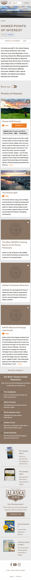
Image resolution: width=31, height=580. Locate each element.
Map (24, 41)
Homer (3, 21)
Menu (26, 3)
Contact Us (15, 514)
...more (10, 165)
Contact (18, 576)
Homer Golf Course (11, 121)
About (12, 576)
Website (19, 125)
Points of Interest (12, 41)
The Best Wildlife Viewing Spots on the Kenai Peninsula (14, 245)
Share (9, 35)
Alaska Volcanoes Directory (15, 285)
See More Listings (15, 370)
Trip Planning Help (15, 504)
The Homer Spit (9, 193)
